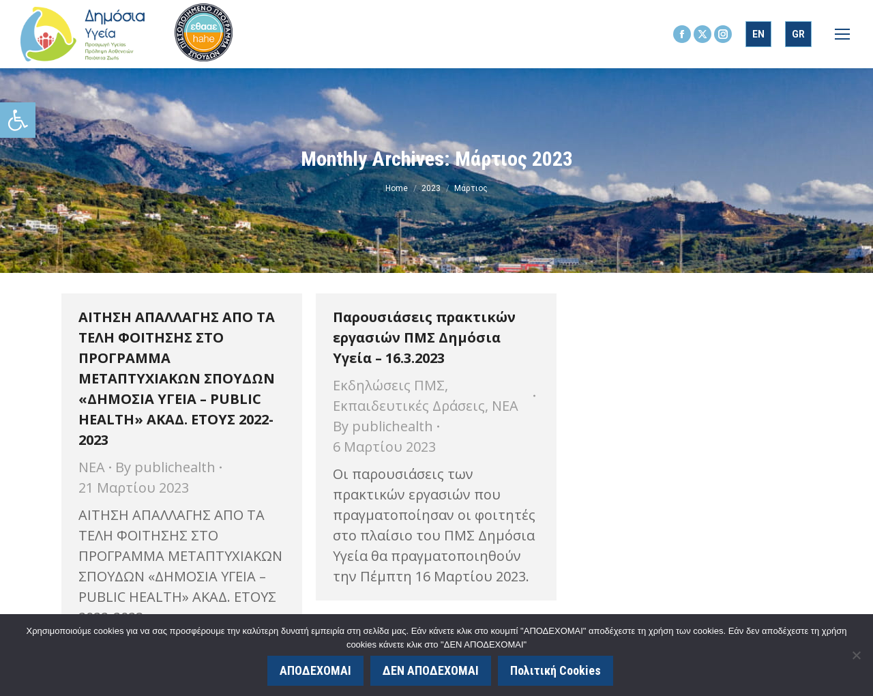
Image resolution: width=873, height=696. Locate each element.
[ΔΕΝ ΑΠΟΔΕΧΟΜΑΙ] (856, 655)
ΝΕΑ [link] (91, 467)
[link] (17, 120)
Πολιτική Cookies (555, 670)
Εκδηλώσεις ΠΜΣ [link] (389, 385)
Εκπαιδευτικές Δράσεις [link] (409, 405)
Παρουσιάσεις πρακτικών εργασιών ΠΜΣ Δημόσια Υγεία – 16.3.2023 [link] (424, 337)
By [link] (165, 467)
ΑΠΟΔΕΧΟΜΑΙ (315, 670)
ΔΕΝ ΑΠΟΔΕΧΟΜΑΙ (431, 670)
